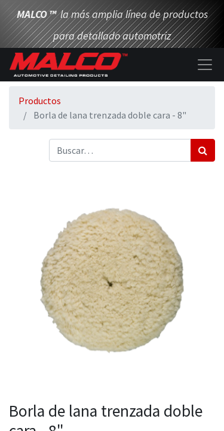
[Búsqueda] (203, 150)
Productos (40, 101)
